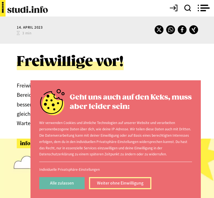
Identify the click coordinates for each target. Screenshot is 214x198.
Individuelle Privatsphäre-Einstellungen (69, 169)
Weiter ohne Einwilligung (120, 183)
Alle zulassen (62, 183)
